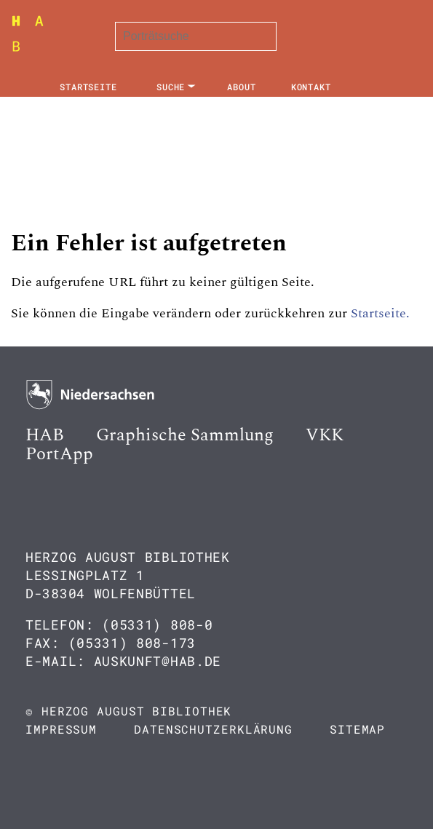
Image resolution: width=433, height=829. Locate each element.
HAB (44, 435)
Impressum (61, 729)
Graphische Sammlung (185, 435)
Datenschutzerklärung (213, 729)
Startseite (88, 86)
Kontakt (311, 86)
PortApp (59, 454)
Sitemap (357, 729)
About (241, 86)
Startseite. (380, 313)
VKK (324, 435)
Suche (171, 86)
